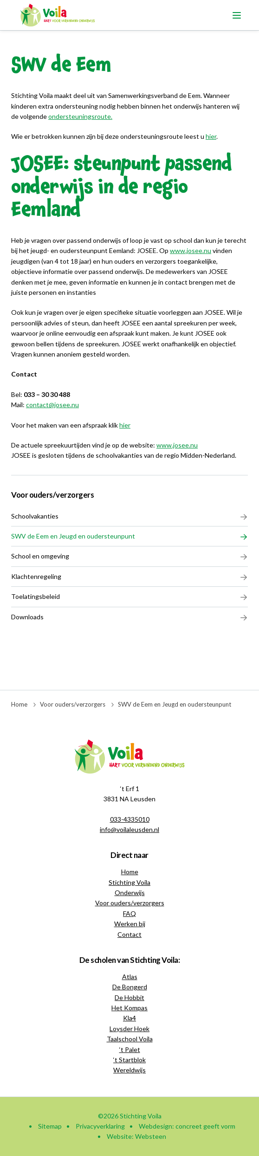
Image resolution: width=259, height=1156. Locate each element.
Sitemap (50, 1126)
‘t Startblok (129, 1060)
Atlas (129, 977)
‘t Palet (129, 1049)
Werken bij (129, 924)
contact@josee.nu (52, 405)
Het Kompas (129, 1008)
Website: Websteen (136, 1136)
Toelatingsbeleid (129, 596)
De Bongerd (129, 987)
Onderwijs (130, 892)
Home (19, 704)
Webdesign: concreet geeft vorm (187, 1126)
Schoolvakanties (129, 516)
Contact (129, 934)
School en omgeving (129, 556)
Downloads (129, 617)
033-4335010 (129, 819)
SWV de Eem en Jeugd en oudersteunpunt (129, 536)
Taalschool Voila (130, 1039)
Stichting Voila (129, 882)
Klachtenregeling (129, 576)
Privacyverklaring (100, 1126)
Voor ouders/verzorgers (52, 495)
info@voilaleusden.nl (129, 829)
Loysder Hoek (129, 1029)
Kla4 (129, 1018)
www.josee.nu (190, 250)
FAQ (129, 913)
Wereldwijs (129, 1070)
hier (124, 425)
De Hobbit (129, 997)
